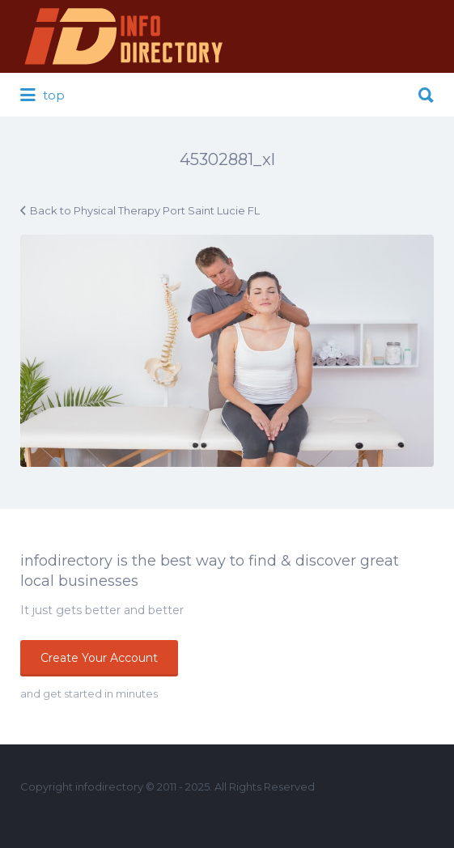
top (42, 95)
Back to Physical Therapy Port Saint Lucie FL (145, 210)
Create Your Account (99, 658)
